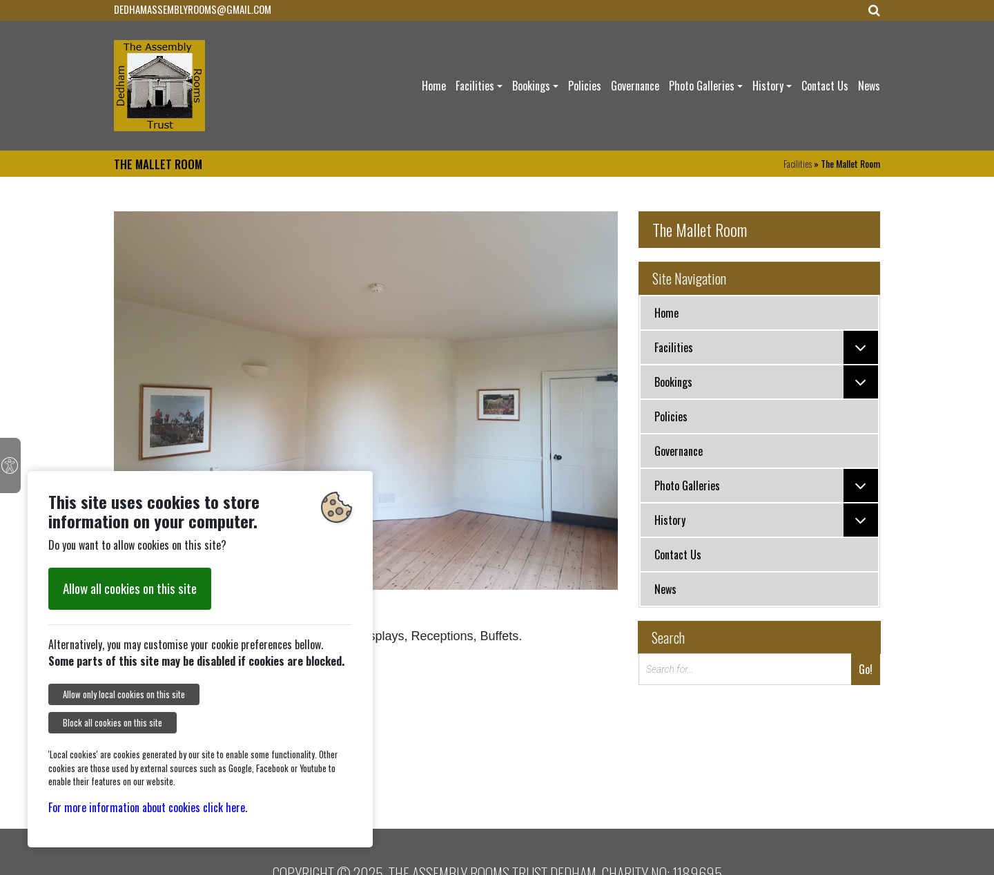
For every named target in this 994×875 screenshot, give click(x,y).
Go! (866, 669)
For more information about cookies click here (146, 807)
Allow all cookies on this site (130, 588)
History (767, 85)
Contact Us (824, 85)
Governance (635, 85)
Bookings (531, 85)
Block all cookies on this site (112, 722)
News (869, 85)
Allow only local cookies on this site (124, 694)
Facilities (475, 85)
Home (434, 85)
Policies (584, 85)
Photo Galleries (701, 85)
